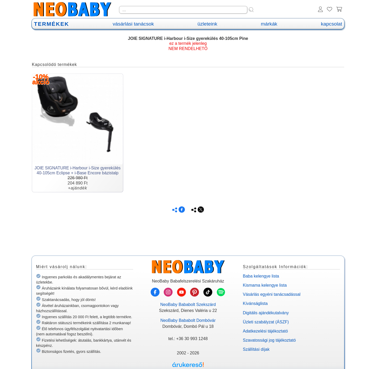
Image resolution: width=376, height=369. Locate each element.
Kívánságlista (255, 303)
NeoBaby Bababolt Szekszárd (188, 304)
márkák (269, 24)
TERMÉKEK (51, 24)
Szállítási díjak (256, 349)
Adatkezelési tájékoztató (265, 331)
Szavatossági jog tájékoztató (269, 340)
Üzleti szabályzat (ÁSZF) (266, 322)
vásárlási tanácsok (133, 24)
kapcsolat (331, 24)
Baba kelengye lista (261, 276)
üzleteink (207, 24)
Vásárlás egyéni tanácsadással (272, 294)
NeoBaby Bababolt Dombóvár (188, 320)
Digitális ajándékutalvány (266, 313)
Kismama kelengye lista (265, 285)
